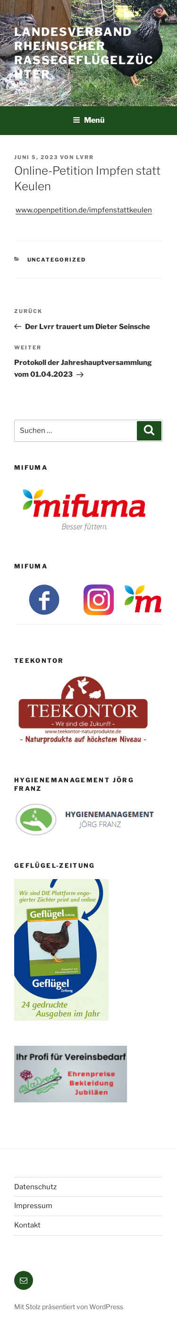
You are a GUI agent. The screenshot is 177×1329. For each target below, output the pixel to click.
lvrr (85, 157)
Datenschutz (35, 1187)
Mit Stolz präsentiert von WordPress (68, 1307)
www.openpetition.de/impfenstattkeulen (84, 210)
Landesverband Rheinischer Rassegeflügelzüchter (84, 53)
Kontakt (27, 1225)
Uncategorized (56, 259)
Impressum (33, 1206)
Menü (89, 120)
